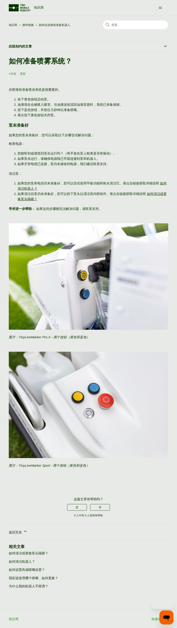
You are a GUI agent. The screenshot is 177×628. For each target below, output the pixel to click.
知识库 (13, 25)
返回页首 (18, 531)
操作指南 (28, 25)
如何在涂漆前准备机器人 (54, 25)
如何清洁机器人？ (22, 561)
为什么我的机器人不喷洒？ (28, 586)
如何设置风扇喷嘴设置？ (27, 570)
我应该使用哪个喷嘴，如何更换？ (33, 578)
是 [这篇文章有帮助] (77, 507)
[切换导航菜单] (160, 7)
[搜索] (135, 24)
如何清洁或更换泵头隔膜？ (28, 553)
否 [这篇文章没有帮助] (100, 507)
